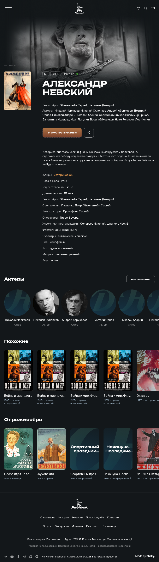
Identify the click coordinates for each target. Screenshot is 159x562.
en (153, 8)
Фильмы (77, 526)
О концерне (47, 517)
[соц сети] (5, 556)
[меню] (8, 8)
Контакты (113, 517)
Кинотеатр (92, 526)
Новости (77, 517)
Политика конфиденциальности (76, 545)
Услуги (47, 526)
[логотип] (79, 8)
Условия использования (43, 545)
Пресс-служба (95, 517)
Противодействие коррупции (113, 545)
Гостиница (109, 526)
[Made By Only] (145, 556)
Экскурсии (62, 526)
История (63, 517)
